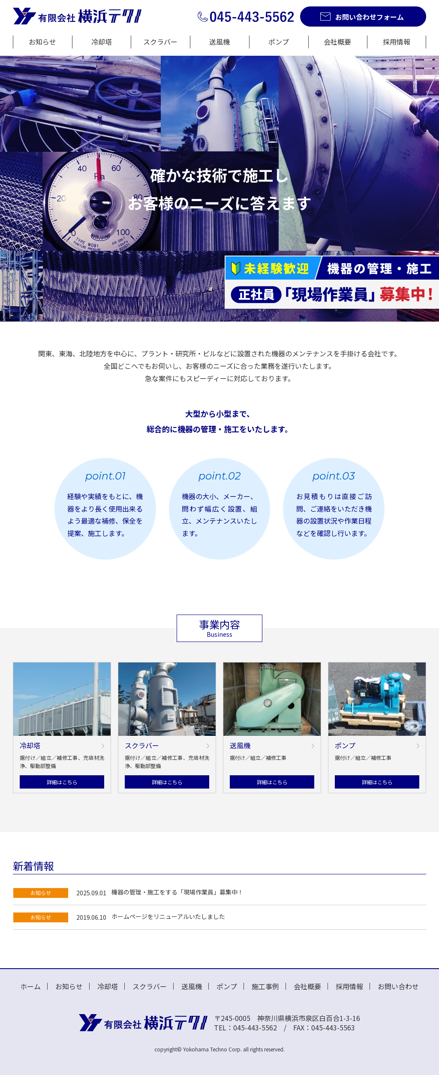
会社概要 (337, 41)
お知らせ (42, 41)
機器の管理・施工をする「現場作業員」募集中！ (177, 892)
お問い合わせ (398, 986)
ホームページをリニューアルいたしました (168, 916)
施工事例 (265, 986)
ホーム (30, 986)
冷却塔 (101, 41)
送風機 (219, 41)
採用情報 (396, 41)
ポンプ (278, 41)
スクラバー (160, 41)
